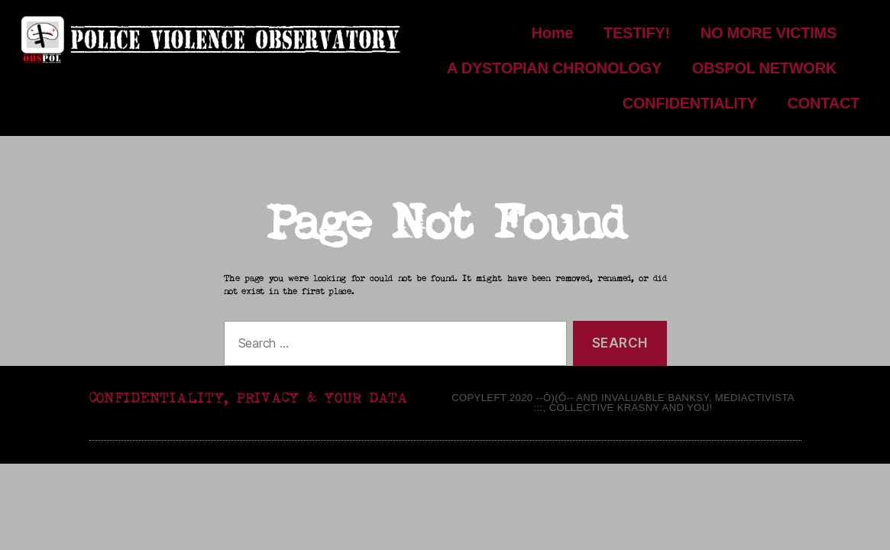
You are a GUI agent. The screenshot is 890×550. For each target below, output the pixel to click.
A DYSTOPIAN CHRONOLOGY (554, 68)
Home (553, 32)
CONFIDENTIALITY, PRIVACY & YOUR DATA (248, 398)
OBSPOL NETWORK (775, 68)
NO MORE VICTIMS (780, 33)
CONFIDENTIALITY (690, 103)
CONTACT (823, 103)
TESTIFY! (637, 32)
